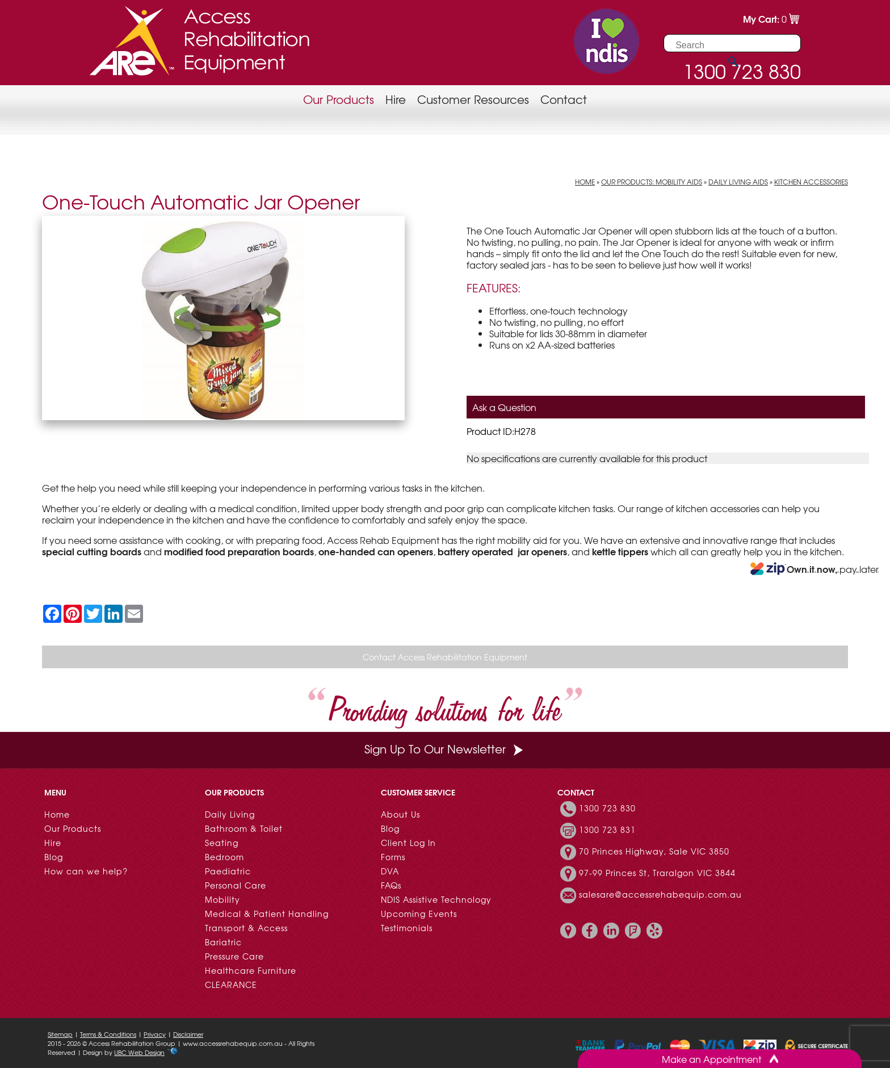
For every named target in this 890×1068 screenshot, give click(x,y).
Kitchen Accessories (811, 182)
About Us (400, 814)
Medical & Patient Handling (267, 913)
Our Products (338, 99)
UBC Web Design (139, 1052)
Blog (53, 856)
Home (585, 182)
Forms (393, 856)
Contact (563, 99)
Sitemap (60, 1033)
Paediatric (228, 871)
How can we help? (86, 871)
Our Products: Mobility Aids (651, 182)
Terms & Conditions (108, 1033)
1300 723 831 (607, 829)
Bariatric (223, 942)
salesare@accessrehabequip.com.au (660, 894)
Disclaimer (188, 1033)
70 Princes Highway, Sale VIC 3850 (654, 851)
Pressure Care (234, 956)
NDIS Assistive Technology (436, 899)
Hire (395, 99)
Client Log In (408, 842)
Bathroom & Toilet (244, 828)
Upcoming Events (419, 913)
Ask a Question (504, 407)
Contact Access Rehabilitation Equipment (445, 657)
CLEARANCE (231, 984)
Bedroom (224, 856)
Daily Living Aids (738, 182)
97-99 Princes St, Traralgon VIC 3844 (657, 872)
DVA (390, 871)
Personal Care (235, 885)
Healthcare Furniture (250, 970)
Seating (221, 842)
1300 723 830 (607, 808)
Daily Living (230, 814)
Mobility (222, 899)
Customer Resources (473, 99)
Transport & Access (246, 927)
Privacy (155, 1033)
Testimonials (407, 927)
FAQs (391, 885)
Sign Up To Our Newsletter (445, 748)
